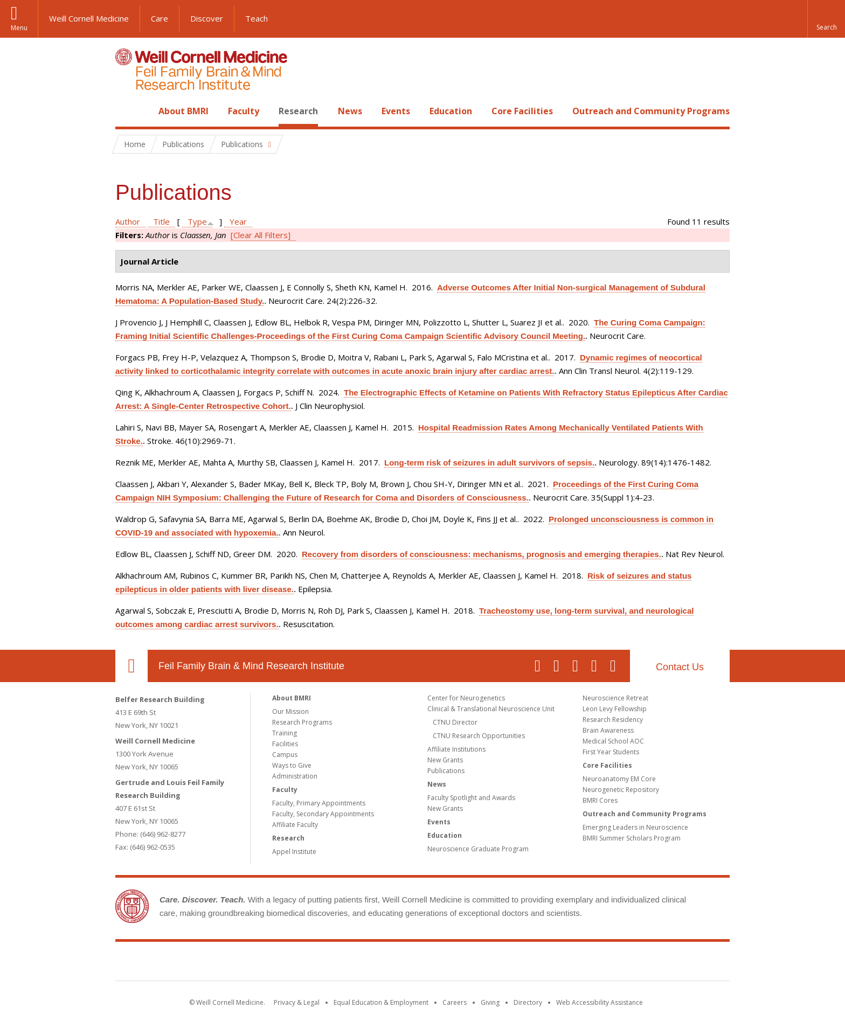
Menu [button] (19, 27)
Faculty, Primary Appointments (318, 803)
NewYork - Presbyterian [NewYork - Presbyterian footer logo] (512, 963)
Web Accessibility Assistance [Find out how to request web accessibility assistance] (599, 1002)
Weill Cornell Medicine (89, 18)
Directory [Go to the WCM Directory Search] (528, 1002)
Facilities (285, 743)
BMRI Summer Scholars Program (632, 838)
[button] (826, 19)
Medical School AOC (613, 741)
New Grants (445, 760)
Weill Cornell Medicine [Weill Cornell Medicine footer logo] (343, 963)
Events (396, 111)
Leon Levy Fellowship (615, 708)
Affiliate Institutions (456, 749)
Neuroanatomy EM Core (619, 778)
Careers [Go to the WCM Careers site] (454, 1002)
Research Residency (613, 719)
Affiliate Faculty (295, 824)
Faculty (243, 111)
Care (159, 18)
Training (284, 733)
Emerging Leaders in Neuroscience (635, 827)
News (350, 111)
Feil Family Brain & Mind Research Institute (251, 666)
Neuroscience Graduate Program (478, 848)
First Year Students (611, 751)
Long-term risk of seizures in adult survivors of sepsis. (489, 462)
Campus (284, 754)
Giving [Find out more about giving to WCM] (490, 1002)
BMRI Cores (600, 800)
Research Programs (302, 722)
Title (161, 221)
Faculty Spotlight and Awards (471, 797)
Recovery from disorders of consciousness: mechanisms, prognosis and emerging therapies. (481, 554)
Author (127, 221)
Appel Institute (294, 851)
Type (197, 221)
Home (127, 111)
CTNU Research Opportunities (479, 735)
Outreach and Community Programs (651, 111)
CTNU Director (455, 722)
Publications (446, 770)
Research (298, 111)
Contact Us (680, 667)
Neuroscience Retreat (615, 698)
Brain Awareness (608, 730)
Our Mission (290, 711)
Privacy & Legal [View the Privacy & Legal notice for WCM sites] (297, 1002)
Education (451, 111)
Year (238, 221)
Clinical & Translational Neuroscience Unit (491, 708)
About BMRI (183, 111)
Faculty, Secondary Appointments (323, 813)
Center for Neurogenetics (466, 698)
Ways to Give (291, 765)
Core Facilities (522, 111)
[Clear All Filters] (260, 235)
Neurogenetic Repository (621, 789)
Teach (256, 18)
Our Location (131, 666)
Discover (206, 18)
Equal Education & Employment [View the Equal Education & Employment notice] (381, 1002)
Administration (294, 776)
